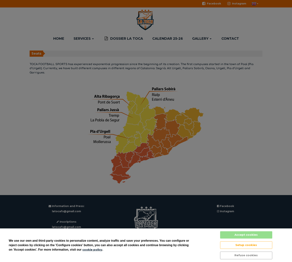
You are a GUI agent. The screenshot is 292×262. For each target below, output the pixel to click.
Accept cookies (246, 234)
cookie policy (92, 249)
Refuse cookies (246, 255)
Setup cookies (246, 245)
